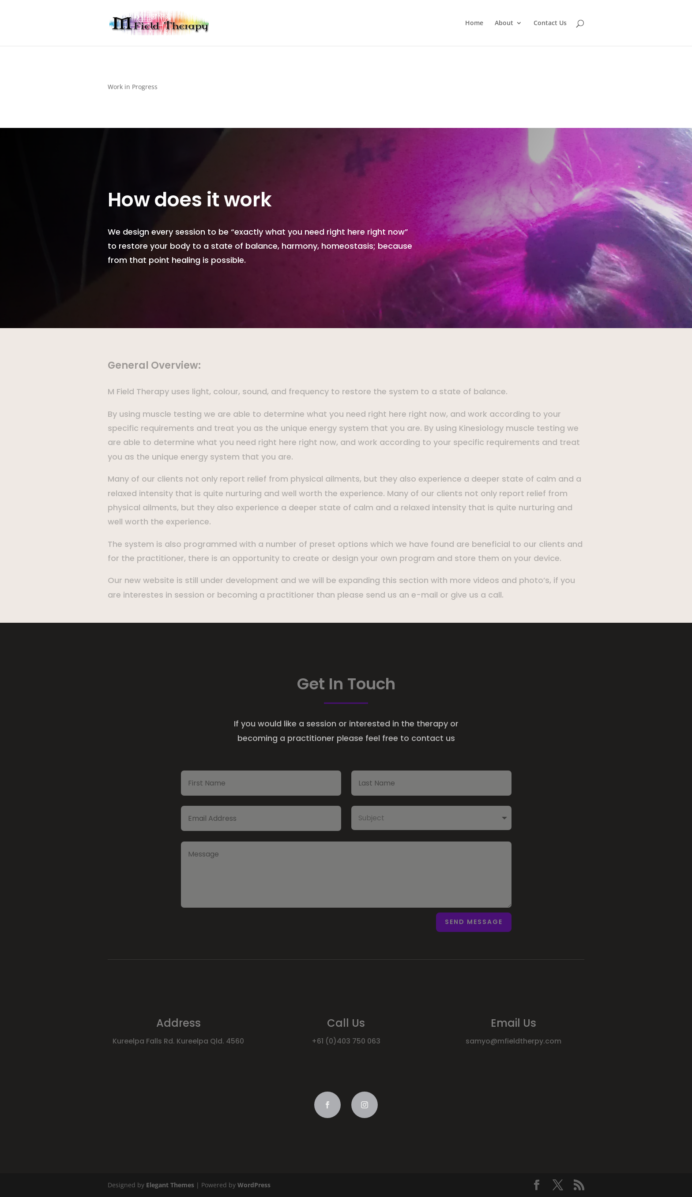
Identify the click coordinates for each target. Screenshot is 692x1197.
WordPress (254, 1185)
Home (474, 23)
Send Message (474, 921)
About (504, 23)
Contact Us (550, 23)
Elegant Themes (170, 1185)
